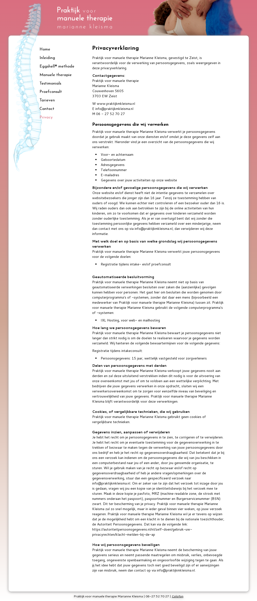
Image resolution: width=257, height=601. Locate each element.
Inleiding (47, 58)
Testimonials (50, 84)
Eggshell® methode (57, 66)
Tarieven (47, 100)
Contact (47, 109)
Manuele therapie (56, 75)
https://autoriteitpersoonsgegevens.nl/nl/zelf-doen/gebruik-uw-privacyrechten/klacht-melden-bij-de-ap (142, 532)
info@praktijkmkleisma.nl (114, 108)
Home (45, 49)
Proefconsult (51, 92)
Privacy (46, 117)
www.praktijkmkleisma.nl (116, 103)
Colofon (177, 596)
